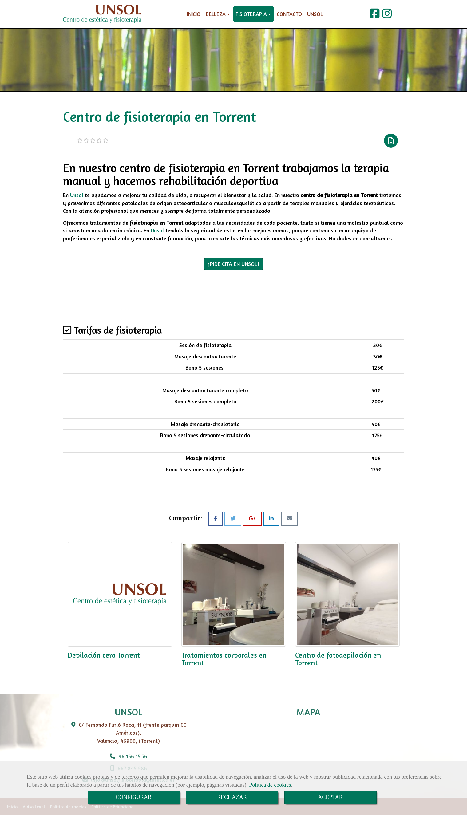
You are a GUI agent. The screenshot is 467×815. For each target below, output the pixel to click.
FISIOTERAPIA (253, 13)
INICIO (193, 13)
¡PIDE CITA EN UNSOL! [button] (233, 263)
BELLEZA (218, 13)
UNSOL (315, 13)
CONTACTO (289, 13)
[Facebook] (375, 15)
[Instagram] (387, 15)
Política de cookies (270, 785)
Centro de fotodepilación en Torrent (338, 659)
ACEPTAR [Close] (330, 797)
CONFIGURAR (134, 797)
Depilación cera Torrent (104, 655)
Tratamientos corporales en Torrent (224, 659)
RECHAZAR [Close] (232, 797)
